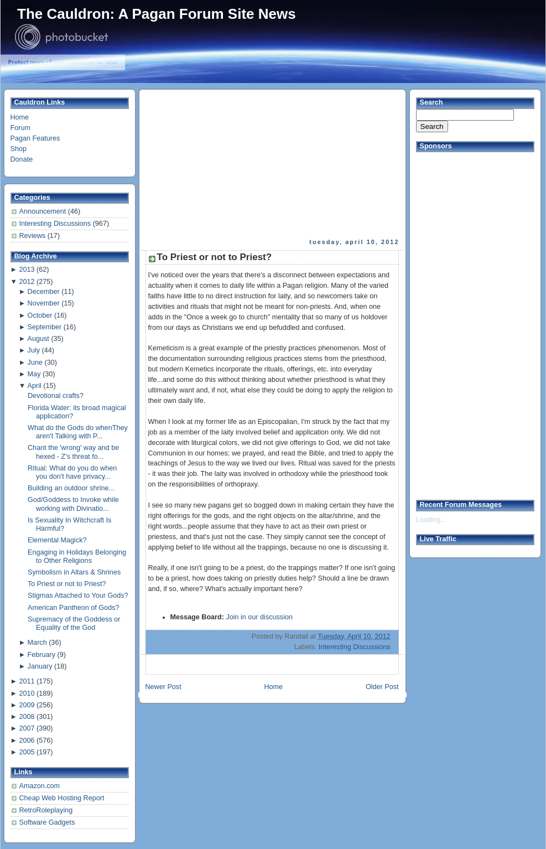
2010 (26, 693)
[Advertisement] (233, 164)
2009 (26, 705)
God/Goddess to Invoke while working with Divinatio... (73, 504)
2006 (26, 740)
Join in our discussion (259, 617)
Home (20, 117)
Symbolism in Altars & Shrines (74, 572)
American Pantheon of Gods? (73, 608)
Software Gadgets (47, 822)
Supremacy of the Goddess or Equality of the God (74, 623)
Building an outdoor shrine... (71, 488)
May (34, 374)
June (35, 362)
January (40, 666)
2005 (26, 752)
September (45, 327)
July (34, 350)
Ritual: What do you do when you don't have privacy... (72, 472)
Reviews (33, 236)
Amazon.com (39, 786)
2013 (26, 269)
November (44, 303)
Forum (20, 128)
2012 (26, 282)
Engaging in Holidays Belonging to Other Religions (77, 556)
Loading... (431, 520)
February (41, 655)
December (44, 292)
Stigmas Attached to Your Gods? (78, 595)
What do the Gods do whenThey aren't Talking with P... (78, 432)
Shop (19, 149)
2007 (26, 728)
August (38, 339)
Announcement (43, 211)
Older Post (382, 687)
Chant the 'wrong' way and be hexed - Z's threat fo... (73, 452)
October (40, 315)
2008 (26, 717)
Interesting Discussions (56, 223)
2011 (26, 681)
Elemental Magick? (57, 540)
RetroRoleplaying (46, 810)
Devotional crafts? (56, 396)
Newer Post (163, 687)
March (37, 642)
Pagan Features (35, 138)
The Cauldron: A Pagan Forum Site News (156, 14)
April (34, 386)
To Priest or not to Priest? (67, 584)
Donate (22, 159)
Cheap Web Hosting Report (62, 798)
